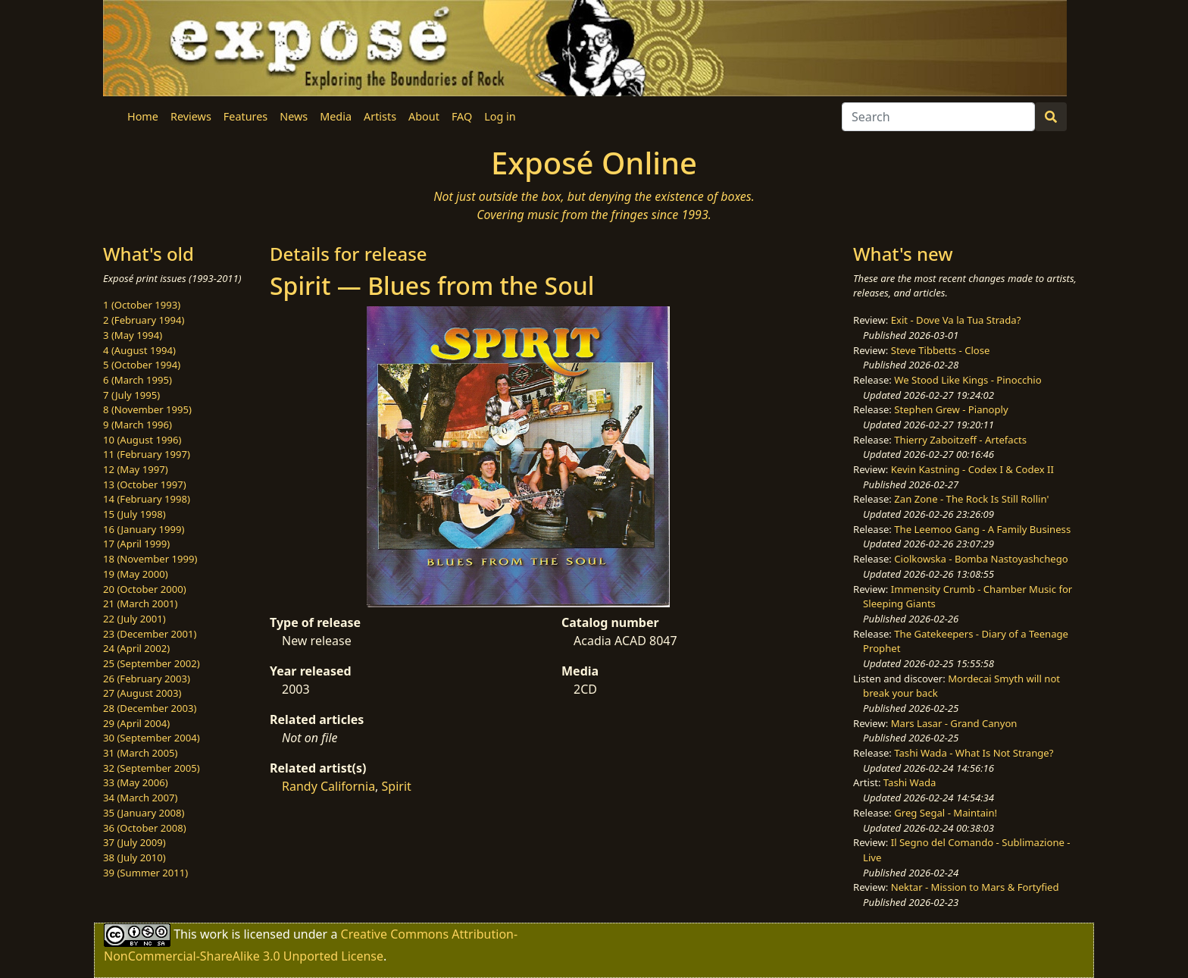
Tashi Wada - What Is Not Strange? (973, 753)
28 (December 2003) (149, 708)
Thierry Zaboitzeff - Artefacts (960, 440)
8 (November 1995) (147, 409)
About (423, 116)
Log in (499, 116)
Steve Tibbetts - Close (940, 350)
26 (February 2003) (146, 678)
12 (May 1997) (135, 469)
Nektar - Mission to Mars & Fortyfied (975, 887)
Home (142, 116)
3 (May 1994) (132, 335)
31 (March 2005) (140, 753)
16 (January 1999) (143, 529)
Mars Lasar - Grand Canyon (954, 723)
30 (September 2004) (151, 737)
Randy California (328, 786)
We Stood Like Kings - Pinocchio (967, 380)
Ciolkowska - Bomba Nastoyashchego (981, 559)
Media (336, 116)
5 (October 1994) (141, 364)
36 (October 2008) (144, 828)
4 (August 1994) (139, 350)
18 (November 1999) (150, 559)
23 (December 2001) (149, 634)
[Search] (938, 116)
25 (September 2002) (151, 663)
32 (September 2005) (151, 768)
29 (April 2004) (136, 723)
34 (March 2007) (140, 797)
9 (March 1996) (137, 424)
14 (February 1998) (146, 499)
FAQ (462, 116)
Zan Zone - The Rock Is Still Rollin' (971, 499)
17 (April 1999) (136, 543)
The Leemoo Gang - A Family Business (982, 529)
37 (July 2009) (134, 842)
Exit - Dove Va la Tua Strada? (956, 320)
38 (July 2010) (134, 857)
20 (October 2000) (144, 589)
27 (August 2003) (142, 693)
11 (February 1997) (146, 454)
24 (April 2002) (136, 648)
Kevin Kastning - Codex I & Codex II (972, 469)
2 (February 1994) (143, 320)
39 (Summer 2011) (145, 872)
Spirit (396, 786)
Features (245, 116)
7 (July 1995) (131, 395)
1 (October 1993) (141, 305)
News (294, 116)
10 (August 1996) (142, 440)
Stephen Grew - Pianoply (951, 409)
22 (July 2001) (134, 618)
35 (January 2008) (143, 813)
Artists (380, 116)
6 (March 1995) (137, 380)
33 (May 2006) (135, 782)
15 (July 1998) (134, 514)
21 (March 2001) (140, 603)
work (214, 933)
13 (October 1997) (144, 484)
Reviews (190, 116)
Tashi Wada (909, 782)
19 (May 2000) (135, 574)
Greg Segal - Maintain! (945, 813)
